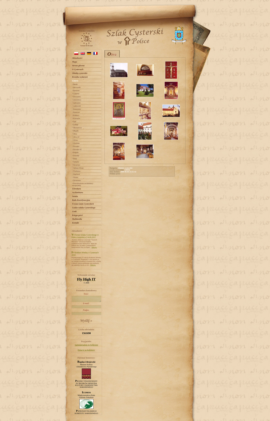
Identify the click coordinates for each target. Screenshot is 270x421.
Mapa (74, 62)
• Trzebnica (76, 171)
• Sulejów (75, 162)
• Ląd (74, 121)
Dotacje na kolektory (86, 350)
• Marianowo (77, 128)
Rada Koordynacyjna (81, 200)
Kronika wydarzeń (80, 77)
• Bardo (75, 84)
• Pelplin (75, 152)
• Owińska (76, 143)
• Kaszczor (76, 112)
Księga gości (77, 215)
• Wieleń (75, 177)
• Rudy (74, 159)
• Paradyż (75, 146)
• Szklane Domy (78, 168)
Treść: (86, 297)
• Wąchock (76, 174)
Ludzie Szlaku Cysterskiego (83, 207)
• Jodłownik (76, 106)
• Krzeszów (76, 118)
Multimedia (77, 219)
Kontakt (75, 223)
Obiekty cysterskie (79, 73)
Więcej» (94, 247)
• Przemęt (75, 156)
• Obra (74, 134)
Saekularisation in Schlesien (86, 345)
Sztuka (75, 196)
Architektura (77, 192)
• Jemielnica (76, 100)
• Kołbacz (75, 115)
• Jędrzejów (76, 103)
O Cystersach (78, 69)
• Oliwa (75, 140)
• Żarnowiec (76, 180)
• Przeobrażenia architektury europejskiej (82, 184)
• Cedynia (75, 94)
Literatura (76, 189)
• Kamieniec (76, 109)
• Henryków (76, 97)
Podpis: (86, 312)
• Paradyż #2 (77, 149)
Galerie (75, 81)
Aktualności (77, 58)
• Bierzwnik (76, 87)
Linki (74, 211)
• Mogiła (75, 131)
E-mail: (86, 305)
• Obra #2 (75, 137)
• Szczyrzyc (76, 165)
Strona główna (78, 65)
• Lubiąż (75, 125)
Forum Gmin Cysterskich (83, 204)
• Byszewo (76, 90)
